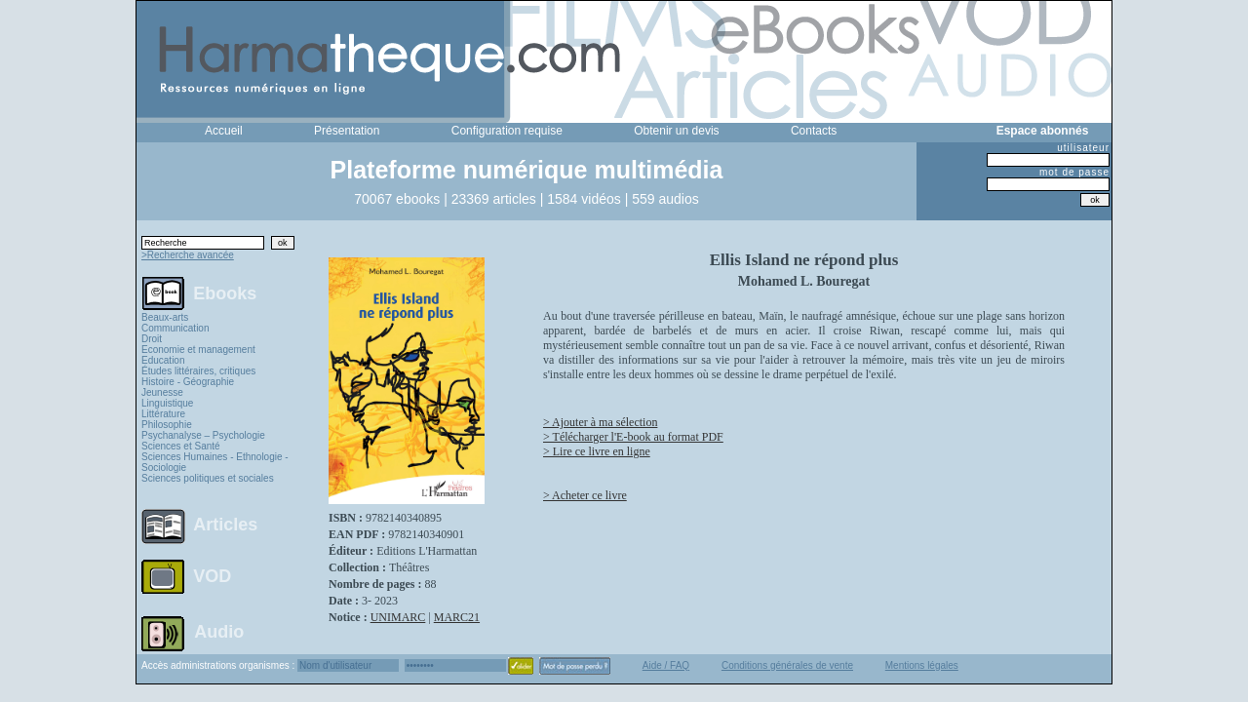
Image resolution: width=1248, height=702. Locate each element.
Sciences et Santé (180, 446)
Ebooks (224, 292)
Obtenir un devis (676, 130)
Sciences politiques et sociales (207, 478)
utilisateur (1083, 147)
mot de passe (1074, 172)
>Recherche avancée (187, 255)
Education (162, 360)
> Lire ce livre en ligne (596, 451)
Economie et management (198, 349)
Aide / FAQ (666, 665)
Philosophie (166, 424)
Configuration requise (507, 130)
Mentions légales (921, 665)
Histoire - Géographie (187, 381)
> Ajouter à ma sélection (600, 422)
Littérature (163, 414)
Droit (151, 338)
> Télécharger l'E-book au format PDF (633, 437)
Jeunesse (162, 392)
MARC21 (457, 617)
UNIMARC (398, 617)
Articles (225, 524)
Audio (219, 631)
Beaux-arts (164, 317)
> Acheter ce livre (585, 495)
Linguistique (167, 403)
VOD (212, 576)
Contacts (814, 130)
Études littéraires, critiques (198, 371)
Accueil (224, 130)
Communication (175, 328)
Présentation (346, 130)
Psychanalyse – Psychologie (203, 435)
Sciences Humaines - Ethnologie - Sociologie (215, 462)
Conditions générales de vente (787, 665)
